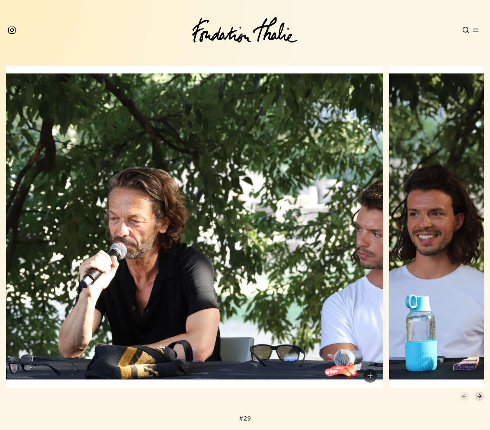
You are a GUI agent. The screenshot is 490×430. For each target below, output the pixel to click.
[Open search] (466, 30)
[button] (191, 230)
